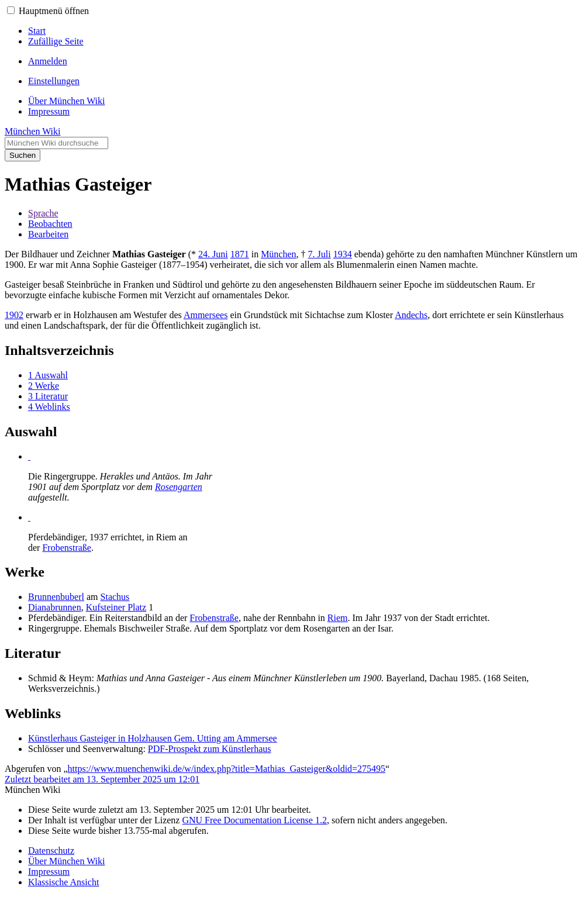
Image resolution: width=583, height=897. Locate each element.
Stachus (115, 597)
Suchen (22, 155)
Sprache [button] (43, 213)
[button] (11, 10)
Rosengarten (178, 487)
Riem (337, 618)
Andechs (411, 315)
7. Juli (319, 254)
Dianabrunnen (54, 607)
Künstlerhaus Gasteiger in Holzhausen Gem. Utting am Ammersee (152, 738)
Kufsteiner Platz (116, 607)
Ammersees (206, 315)
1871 (239, 254)
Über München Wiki (66, 861)
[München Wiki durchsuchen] (56, 143)
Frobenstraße (66, 548)
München (278, 254)
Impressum (49, 872)
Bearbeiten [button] (48, 234)
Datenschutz (51, 850)
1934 (342, 254)
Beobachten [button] (50, 224)
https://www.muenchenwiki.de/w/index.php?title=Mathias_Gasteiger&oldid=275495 (227, 769)
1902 (14, 315)
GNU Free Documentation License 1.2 (254, 820)
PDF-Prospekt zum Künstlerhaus (209, 749)
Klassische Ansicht (63, 882)
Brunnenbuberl (56, 597)
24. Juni (213, 254)
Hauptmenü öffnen (54, 11)
